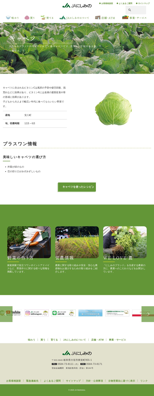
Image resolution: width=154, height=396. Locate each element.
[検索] (133, 10)
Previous (7, 314)
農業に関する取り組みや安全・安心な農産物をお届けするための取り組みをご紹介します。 (77, 249)
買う (43, 340)
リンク (144, 381)
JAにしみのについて (74, 340)
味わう (31, 340)
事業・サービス (117, 340)
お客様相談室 (107, 3)
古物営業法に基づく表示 (121, 381)
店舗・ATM (97, 340)
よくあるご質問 (125, 3)
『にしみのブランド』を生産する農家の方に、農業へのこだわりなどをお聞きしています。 (125, 249)
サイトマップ (144, 3)
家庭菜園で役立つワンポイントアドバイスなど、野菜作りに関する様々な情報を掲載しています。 (29, 249)
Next (146, 314)
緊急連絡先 (32, 381)
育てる (54, 340)
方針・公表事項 (94, 381)
